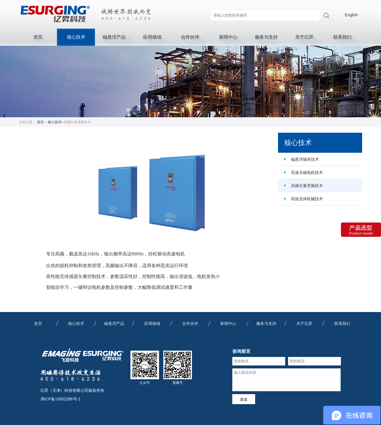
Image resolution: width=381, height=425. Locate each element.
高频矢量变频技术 (307, 185)
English (351, 15)
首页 (38, 37)
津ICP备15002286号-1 (60, 399)
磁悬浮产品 (114, 37)
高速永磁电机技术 (307, 172)
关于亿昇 (304, 37)
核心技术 (76, 37)
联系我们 (342, 37)
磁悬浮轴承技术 (305, 159)
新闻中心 (228, 37)
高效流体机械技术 (307, 198)
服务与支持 (266, 37)
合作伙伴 (190, 37)
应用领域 (152, 37)
